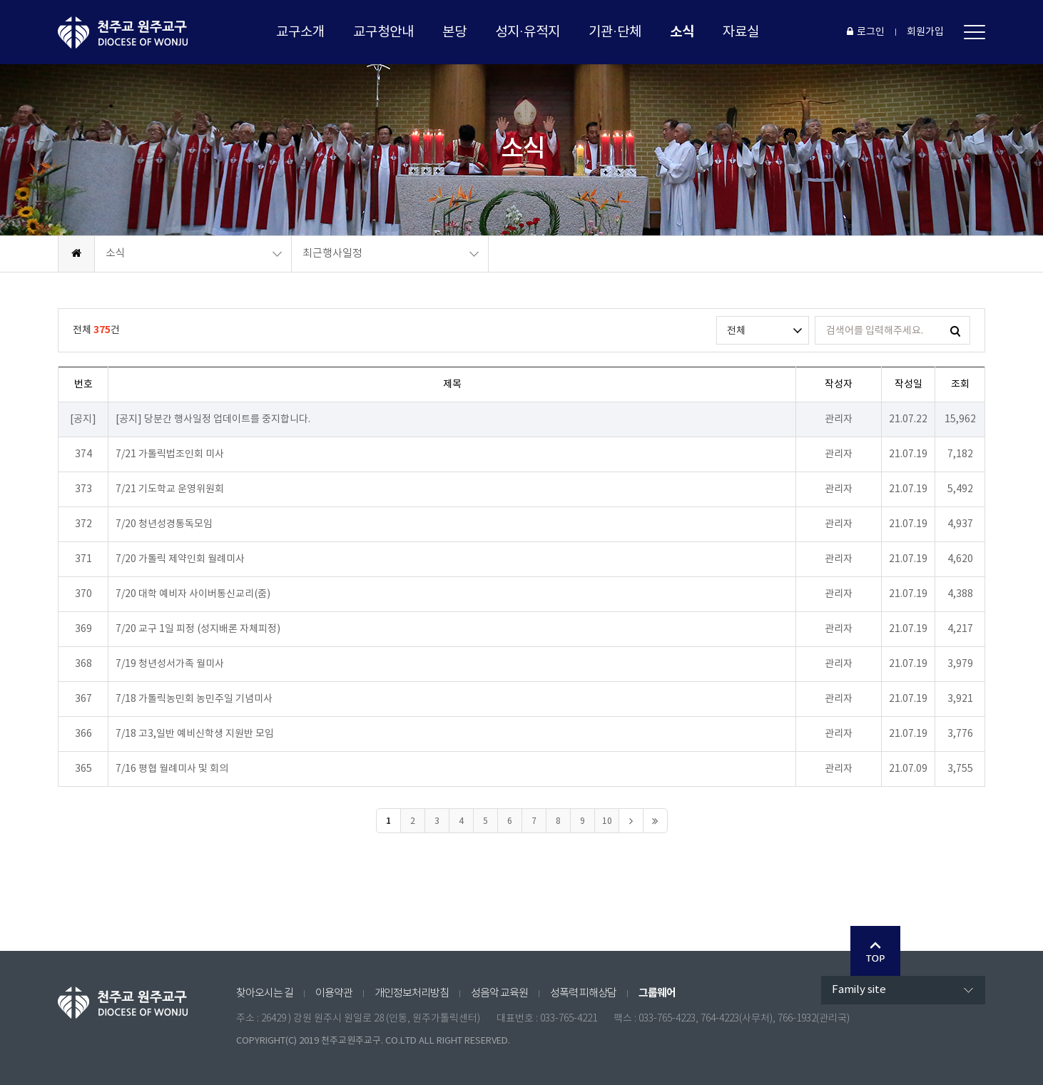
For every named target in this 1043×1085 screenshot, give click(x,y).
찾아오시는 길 (264, 993)
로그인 (866, 32)
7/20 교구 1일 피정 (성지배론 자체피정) (198, 629)
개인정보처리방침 (412, 993)
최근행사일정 (332, 254)
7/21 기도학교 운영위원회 (170, 489)
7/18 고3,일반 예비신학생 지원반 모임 (195, 734)
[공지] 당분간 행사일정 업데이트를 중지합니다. (213, 419)
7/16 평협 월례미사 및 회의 (172, 769)
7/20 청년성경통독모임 (164, 524)
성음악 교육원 (499, 993)
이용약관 (333, 993)
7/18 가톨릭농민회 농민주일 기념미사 (194, 699)
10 (607, 821)
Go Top (875, 951)
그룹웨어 (657, 993)
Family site (859, 990)
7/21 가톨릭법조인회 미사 (170, 454)
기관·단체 (615, 32)
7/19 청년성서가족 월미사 (170, 664)
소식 (682, 32)
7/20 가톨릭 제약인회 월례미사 (180, 559)
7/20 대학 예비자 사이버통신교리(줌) (193, 594)
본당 (454, 32)
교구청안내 (383, 32)
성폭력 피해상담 (583, 993)
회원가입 (925, 32)
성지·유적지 (527, 32)
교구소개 (300, 32)
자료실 (741, 32)
